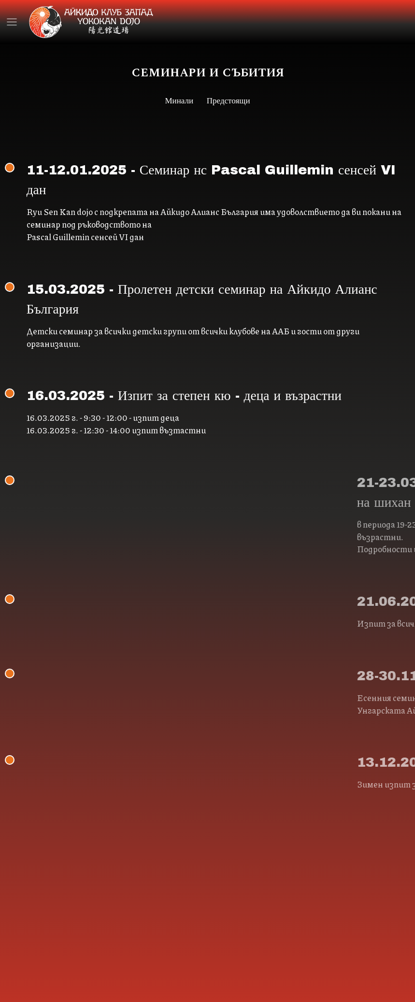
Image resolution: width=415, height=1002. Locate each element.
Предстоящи (228, 101)
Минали (180, 101)
